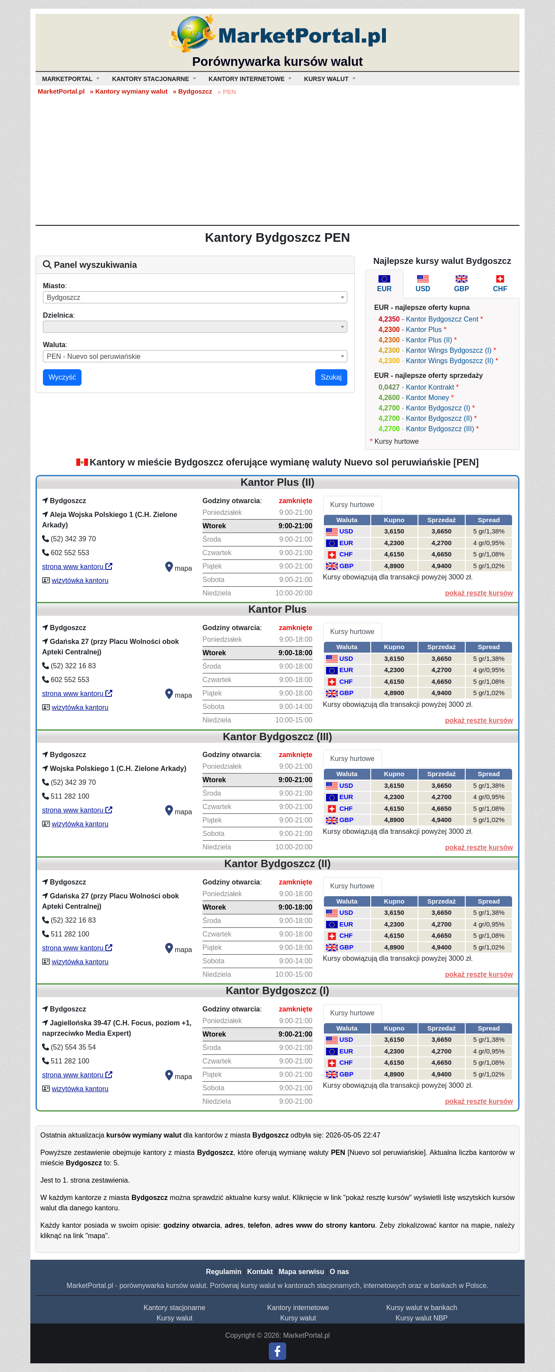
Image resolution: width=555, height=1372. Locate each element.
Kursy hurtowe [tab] (352, 504)
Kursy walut (175, 1318)
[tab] (384, 284)
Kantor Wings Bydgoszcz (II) (449, 360)
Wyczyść (62, 377)
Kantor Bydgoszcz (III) (440, 428)
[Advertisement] (277, 160)
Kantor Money (427, 397)
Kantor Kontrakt (430, 387)
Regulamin (224, 1271)
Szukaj (331, 377)
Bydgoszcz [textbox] (63, 297)
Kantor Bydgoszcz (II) (439, 418)
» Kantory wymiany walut (128, 91)
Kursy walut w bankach (421, 1307)
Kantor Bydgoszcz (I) (438, 408)
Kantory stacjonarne (174, 1307)
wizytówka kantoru (80, 580)
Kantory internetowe (298, 1307)
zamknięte (295, 500)
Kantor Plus (424, 329)
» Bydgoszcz (192, 91)
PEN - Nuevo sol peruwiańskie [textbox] (93, 356)
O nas (339, 1271)
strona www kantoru (77, 566)
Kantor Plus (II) (429, 340)
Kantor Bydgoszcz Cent (442, 319)
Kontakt (260, 1271)
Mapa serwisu (301, 1271)
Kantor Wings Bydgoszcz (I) (448, 350)
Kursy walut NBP (421, 1318)
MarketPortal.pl (61, 91)
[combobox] (195, 297)
